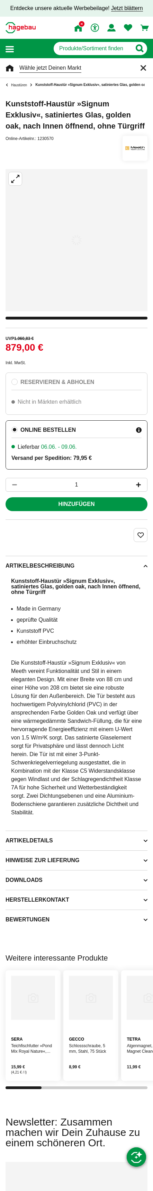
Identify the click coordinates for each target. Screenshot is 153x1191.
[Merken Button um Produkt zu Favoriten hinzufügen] (140, 535)
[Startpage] (21, 27)
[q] (93, 48)
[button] (10, 48)
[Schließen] (143, 68)
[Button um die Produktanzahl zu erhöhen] (141, 484)
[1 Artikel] (76, 485)
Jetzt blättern (127, 8)
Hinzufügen (76, 504)
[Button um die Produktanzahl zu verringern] (11, 484)
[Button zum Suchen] (139, 48)
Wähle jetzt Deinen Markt (50, 68)
